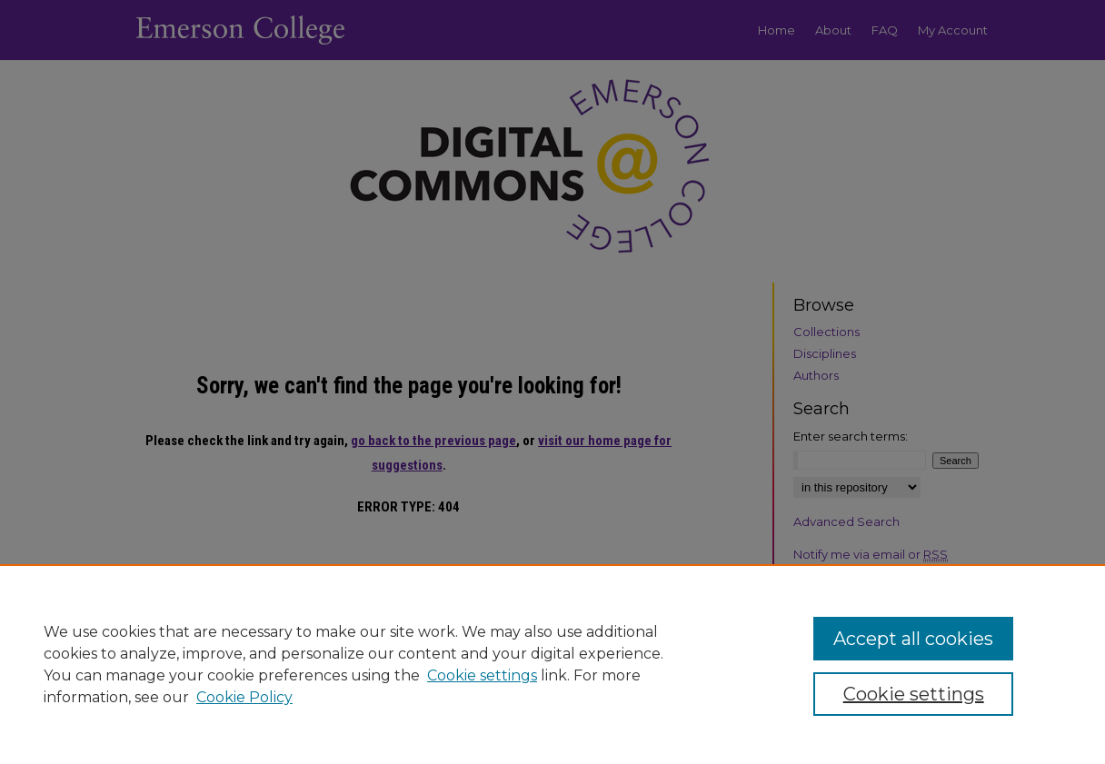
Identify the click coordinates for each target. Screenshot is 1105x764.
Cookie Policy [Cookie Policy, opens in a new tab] (244, 697)
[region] (552, 664)
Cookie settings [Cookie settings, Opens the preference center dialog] (913, 694)
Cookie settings (482, 675)
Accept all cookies (913, 639)
